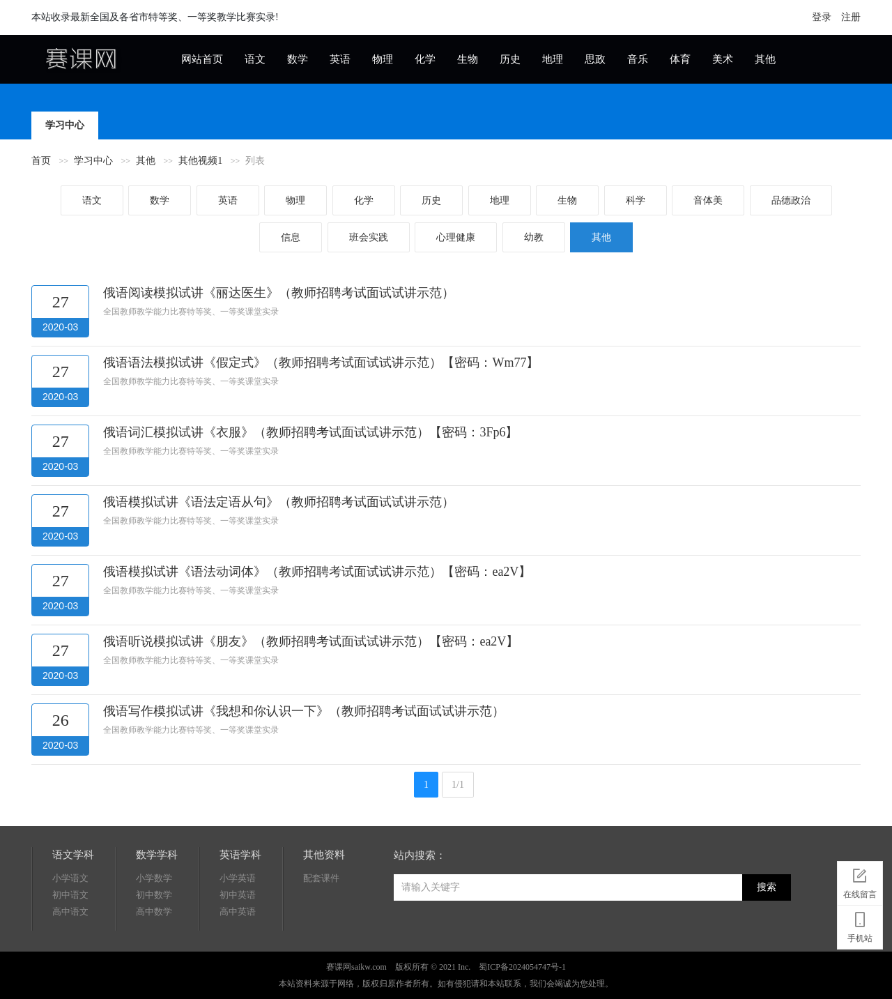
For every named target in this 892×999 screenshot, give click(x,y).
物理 (382, 59)
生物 (467, 59)
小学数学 (154, 878)
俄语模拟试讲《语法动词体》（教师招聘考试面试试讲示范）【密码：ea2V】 (317, 572)
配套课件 (321, 878)
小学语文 (70, 878)
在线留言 (860, 881)
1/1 (458, 784)
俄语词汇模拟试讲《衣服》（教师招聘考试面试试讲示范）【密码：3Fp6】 (310, 432)
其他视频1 (200, 160)
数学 (297, 59)
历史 (510, 59)
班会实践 (368, 237)
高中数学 (154, 911)
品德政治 (790, 200)
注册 (851, 17)
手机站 (860, 925)
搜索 (766, 887)
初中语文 (70, 895)
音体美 (708, 200)
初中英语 (238, 895)
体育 (680, 59)
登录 (821, 17)
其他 (765, 59)
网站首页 (202, 59)
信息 (290, 237)
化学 (425, 59)
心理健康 (455, 237)
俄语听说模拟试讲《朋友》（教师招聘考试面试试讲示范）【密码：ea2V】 (310, 641)
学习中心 (64, 125)
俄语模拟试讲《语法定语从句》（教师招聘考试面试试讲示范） (278, 502)
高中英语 (238, 911)
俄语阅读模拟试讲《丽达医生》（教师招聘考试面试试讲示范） (278, 293)
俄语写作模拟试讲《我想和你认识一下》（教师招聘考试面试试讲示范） (304, 711)
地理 (552, 59)
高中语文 (70, 911)
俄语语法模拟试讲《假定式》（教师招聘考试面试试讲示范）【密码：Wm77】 (321, 362)
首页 (41, 160)
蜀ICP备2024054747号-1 (522, 967)
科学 (635, 200)
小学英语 (238, 878)
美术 (722, 59)
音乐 (637, 59)
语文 (255, 59)
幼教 (534, 237)
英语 (340, 59)
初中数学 (154, 895)
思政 (595, 59)
